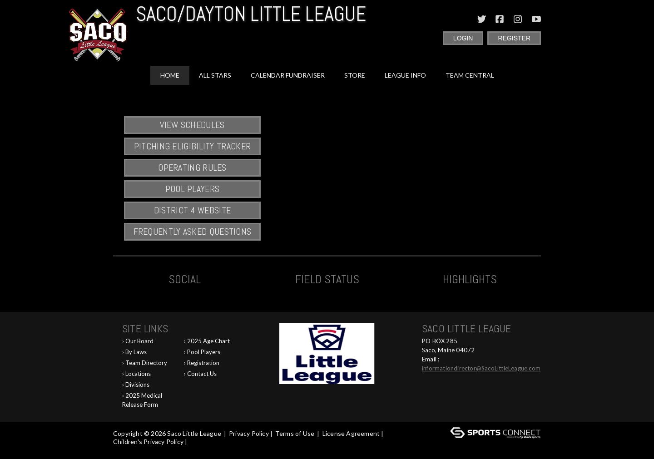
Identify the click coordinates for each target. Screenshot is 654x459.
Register (514, 38)
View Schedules (192, 125)
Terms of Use (294, 433)
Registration (203, 362)
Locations (138, 373)
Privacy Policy (249, 433)
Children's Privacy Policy (148, 441)
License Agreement (351, 433)
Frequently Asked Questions (193, 231)
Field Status (327, 279)
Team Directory (146, 362)
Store (354, 75)
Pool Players (192, 189)
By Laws (136, 351)
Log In (125, 450)
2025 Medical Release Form (142, 400)
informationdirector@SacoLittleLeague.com (481, 368)
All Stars (215, 75)
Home (169, 75)
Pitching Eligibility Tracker (192, 146)
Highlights (470, 279)
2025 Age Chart (208, 341)
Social (184, 279)
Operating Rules (192, 167)
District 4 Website (192, 210)
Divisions (137, 384)
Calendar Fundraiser (288, 75)
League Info (405, 75)
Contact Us (202, 373)
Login (463, 38)
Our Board (139, 341)
